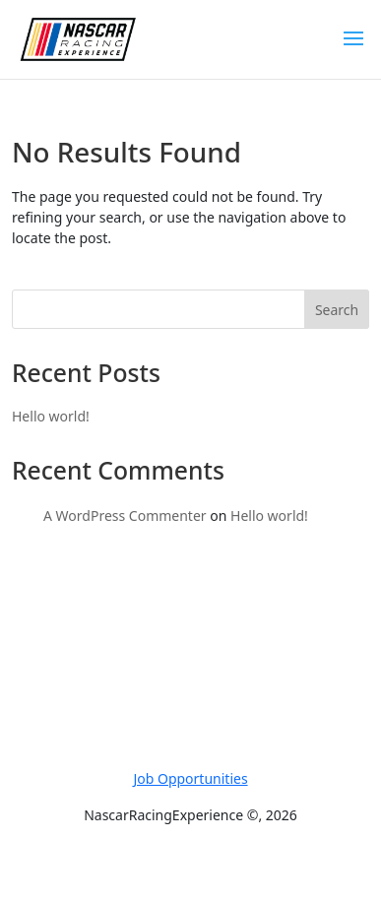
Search (336, 309)
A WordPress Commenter (125, 515)
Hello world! (51, 416)
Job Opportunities (190, 778)
